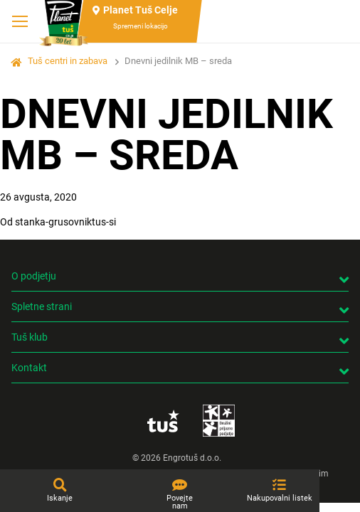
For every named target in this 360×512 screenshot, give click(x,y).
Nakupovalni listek (279, 498)
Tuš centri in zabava (67, 60)
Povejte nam (179, 502)
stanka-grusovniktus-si (65, 222)
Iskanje (60, 498)
